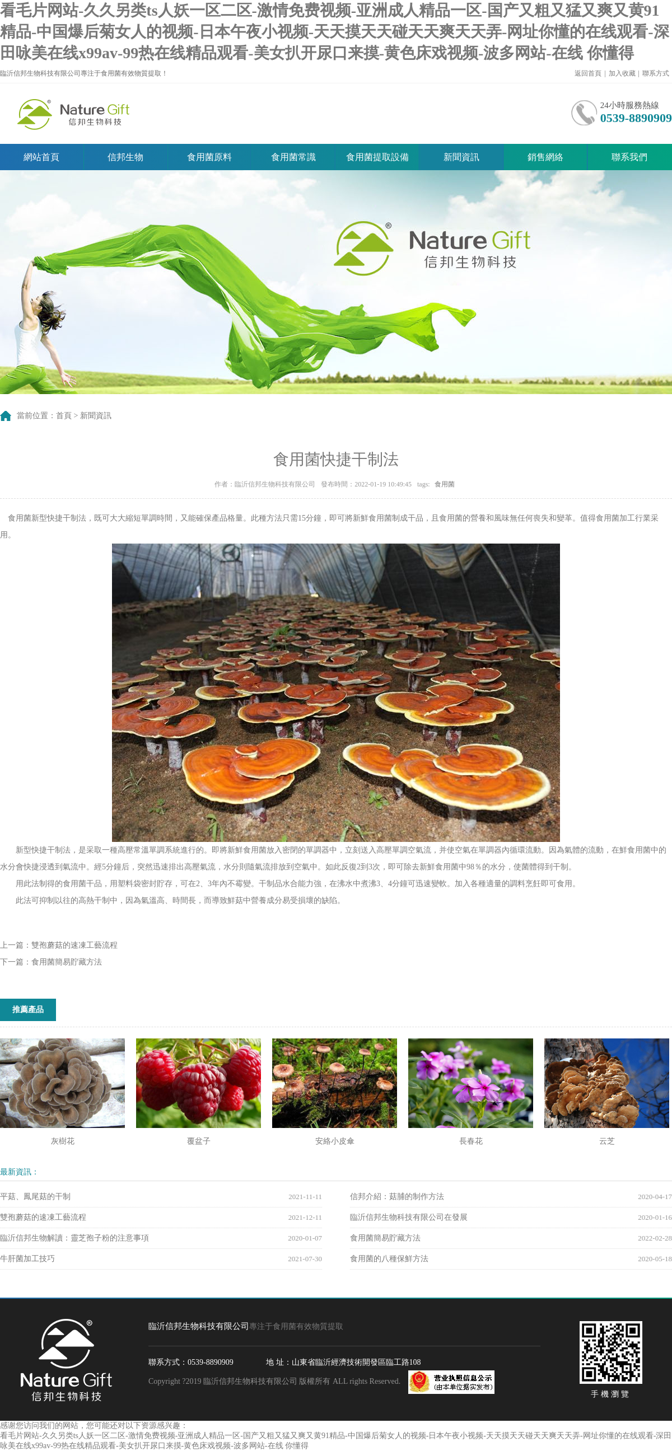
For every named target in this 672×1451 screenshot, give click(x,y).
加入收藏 (622, 73)
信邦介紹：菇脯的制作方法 (397, 1196)
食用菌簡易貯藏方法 (66, 962)
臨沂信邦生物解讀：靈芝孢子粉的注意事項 (74, 1238)
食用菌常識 (293, 157)
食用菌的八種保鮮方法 (389, 1259)
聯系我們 (629, 157)
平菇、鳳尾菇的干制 (35, 1196)
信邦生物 (125, 157)
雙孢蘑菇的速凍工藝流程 (74, 945)
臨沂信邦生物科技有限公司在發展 (409, 1217)
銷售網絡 (545, 157)
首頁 (64, 415)
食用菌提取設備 (377, 157)
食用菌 (445, 484)
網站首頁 (41, 157)
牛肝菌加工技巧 (27, 1259)
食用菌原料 (209, 157)
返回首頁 (588, 73)
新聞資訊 (461, 157)
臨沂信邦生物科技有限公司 (75, 113)
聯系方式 (655, 73)
